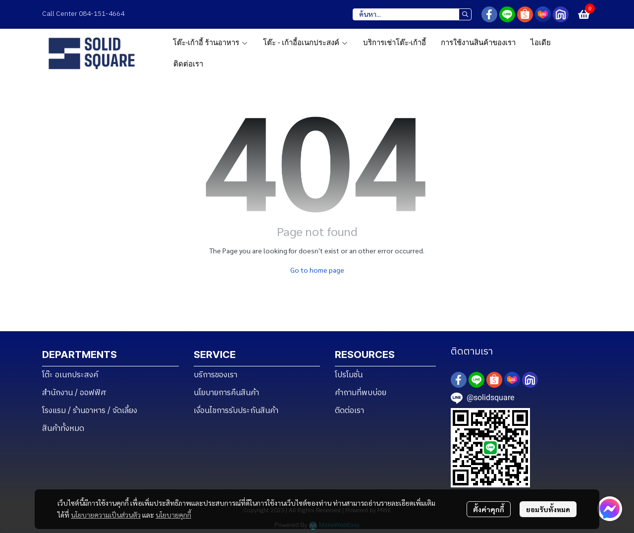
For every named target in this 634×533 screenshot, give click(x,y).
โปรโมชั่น (349, 375)
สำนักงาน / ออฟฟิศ (74, 393)
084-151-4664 (102, 13)
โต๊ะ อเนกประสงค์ (70, 375)
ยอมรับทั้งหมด (548, 509)
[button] (412, 14)
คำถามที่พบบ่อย (360, 393)
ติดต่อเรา (349, 410)
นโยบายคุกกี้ (173, 514)
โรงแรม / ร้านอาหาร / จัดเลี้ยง (89, 410)
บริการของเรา (215, 375)
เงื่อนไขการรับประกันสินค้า (236, 410)
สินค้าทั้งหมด (63, 428)
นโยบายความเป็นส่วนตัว (106, 514)
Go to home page (317, 269)
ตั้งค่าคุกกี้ (488, 509)
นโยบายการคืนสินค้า (226, 393)
